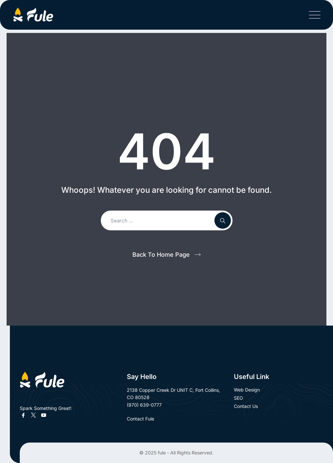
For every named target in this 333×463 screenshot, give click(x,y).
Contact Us (246, 406)
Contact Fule (144, 418)
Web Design (247, 389)
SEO (238, 398)
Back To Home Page (161, 254)
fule (162, 452)
